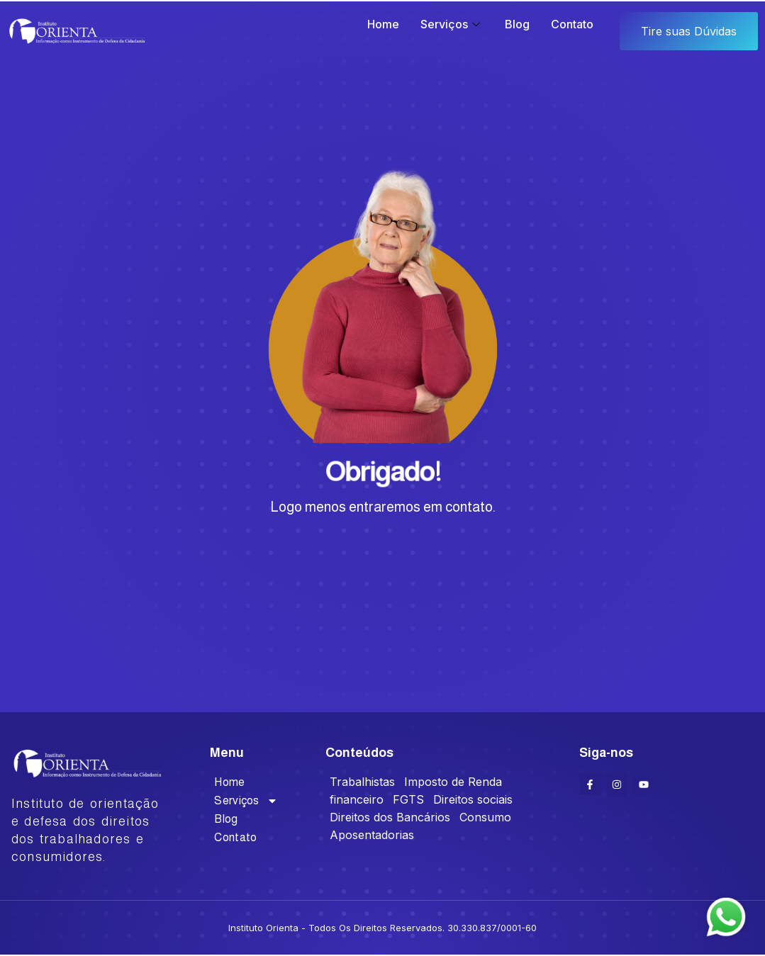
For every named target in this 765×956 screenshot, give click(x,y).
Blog (517, 24)
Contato (572, 24)
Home (383, 24)
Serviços (452, 24)
